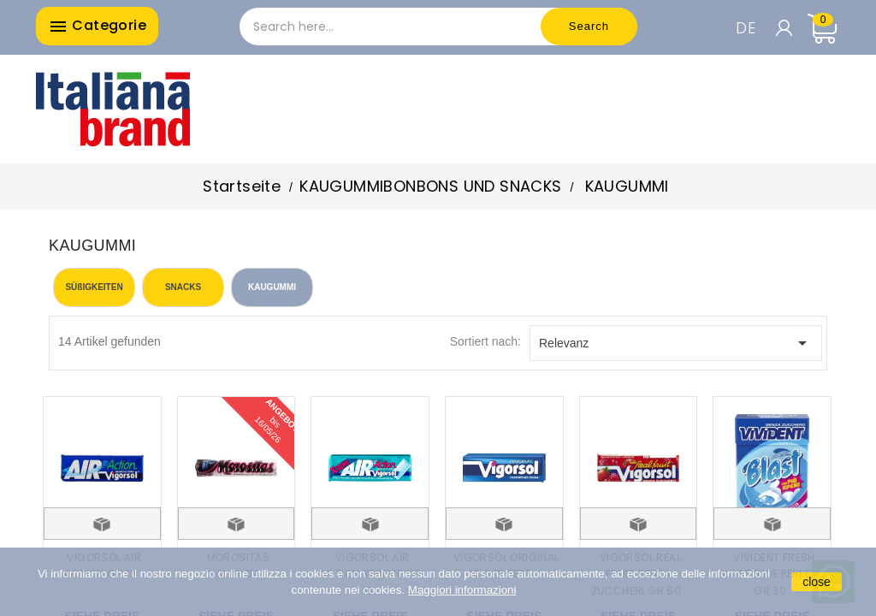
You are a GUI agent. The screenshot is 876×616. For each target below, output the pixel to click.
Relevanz (676, 343)
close (816, 582)
